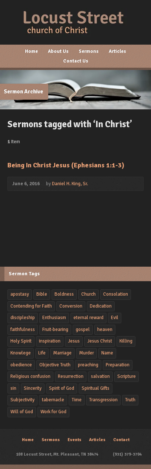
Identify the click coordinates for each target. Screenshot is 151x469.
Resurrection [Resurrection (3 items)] (70, 376)
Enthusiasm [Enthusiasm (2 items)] (54, 318)
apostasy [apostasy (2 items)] (19, 294)
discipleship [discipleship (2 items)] (22, 318)
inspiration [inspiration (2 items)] (49, 341)
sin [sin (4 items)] (13, 388)
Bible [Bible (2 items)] (41, 294)
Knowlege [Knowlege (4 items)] (20, 353)
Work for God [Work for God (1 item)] (53, 412)
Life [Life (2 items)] (42, 353)
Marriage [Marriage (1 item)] (62, 353)
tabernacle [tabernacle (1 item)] (53, 400)
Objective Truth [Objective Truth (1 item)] (54, 365)
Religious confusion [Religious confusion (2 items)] (30, 376)
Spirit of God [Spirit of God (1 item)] (61, 388)
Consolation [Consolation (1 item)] (115, 294)
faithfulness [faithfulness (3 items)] (22, 330)
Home (31, 51)
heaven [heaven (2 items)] (104, 330)
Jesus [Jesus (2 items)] (74, 341)
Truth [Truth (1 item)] (130, 400)
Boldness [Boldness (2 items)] (64, 294)
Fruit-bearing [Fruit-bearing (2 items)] (55, 330)
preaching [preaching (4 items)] (88, 365)
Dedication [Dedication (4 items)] (101, 306)
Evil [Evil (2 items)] (114, 318)
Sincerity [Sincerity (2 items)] (33, 388)
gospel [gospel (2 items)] (83, 330)
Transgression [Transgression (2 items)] (103, 400)
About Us (58, 51)
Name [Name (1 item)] (107, 353)
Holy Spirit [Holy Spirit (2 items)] (21, 341)
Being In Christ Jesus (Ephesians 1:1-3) (65, 165)
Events (74, 439)
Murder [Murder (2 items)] (86, 353)
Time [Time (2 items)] (77, 400)
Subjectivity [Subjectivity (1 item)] (22, 400)
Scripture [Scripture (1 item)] (126, 376)
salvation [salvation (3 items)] (100, 376)
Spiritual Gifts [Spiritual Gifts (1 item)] (95, 388)
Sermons (89, 51)
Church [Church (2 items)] (88, 294)
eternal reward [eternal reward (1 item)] (88, 318)
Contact (121, 439)
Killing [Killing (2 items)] (125, 341)
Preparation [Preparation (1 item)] (117, 365)
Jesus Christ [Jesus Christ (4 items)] (99, 341)
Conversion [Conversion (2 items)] (70, 306)
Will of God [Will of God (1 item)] (21, 412)
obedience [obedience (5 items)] (21, 365)
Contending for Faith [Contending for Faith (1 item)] (31, 306)
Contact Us (75, 61)
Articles (117, 51)
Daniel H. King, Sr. (70, 184)
